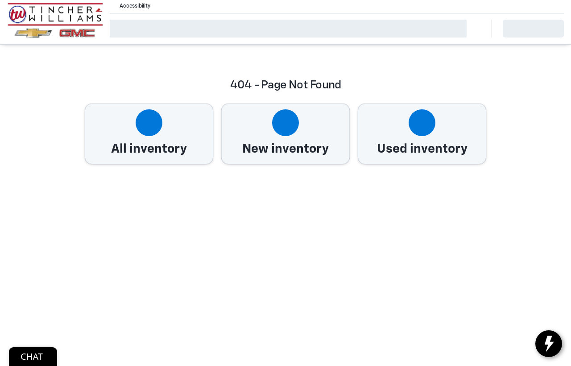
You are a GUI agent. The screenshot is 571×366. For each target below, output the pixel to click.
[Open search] (474, 28)
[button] (169, 6)
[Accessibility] (131, 6)
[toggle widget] (548, 343)
